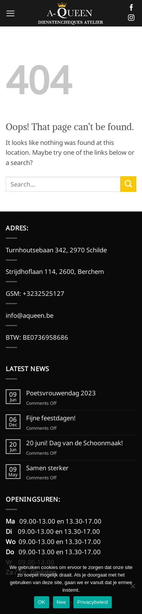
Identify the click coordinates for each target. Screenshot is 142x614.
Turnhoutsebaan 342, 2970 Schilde (56, 250)
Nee (61, 602)
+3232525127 (43, 293)
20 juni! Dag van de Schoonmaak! (74, 443)
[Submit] (128, 184)
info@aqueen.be (30, 315)
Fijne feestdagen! (51, 418)
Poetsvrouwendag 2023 (61, 393)
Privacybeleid (92, 602)
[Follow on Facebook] (131, 8)
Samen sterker (47, 468)
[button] (11, 13)
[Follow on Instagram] (131, 18)
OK (41, 602)
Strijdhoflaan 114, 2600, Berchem (55, 271)
